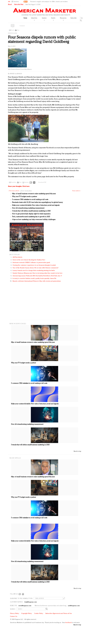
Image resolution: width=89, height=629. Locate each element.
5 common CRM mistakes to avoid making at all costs (30, 199)
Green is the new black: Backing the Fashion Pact (29, 260)
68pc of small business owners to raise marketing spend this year (34, 194)
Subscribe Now (18, 4)
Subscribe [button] (73, 18)
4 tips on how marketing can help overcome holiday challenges (33, 219)
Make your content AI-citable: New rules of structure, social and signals (35, 205)
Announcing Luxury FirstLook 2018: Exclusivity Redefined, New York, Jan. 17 (37, 276)
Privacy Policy (14, 613)
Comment (22, 25)
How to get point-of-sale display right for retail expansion (31, 214)
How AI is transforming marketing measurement (28, 208)
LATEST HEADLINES (26, 190)
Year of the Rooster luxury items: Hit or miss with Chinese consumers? (36, 268)
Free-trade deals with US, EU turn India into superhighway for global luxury (37, 202)
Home (25, 18)
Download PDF (42, 182)
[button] (15, 1)
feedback (68, 622)
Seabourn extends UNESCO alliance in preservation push (31, 262)
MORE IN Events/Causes (18, 323)
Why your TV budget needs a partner (24, 196)
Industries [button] (34, 18)
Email (12, 30)
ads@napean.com (74, 606)
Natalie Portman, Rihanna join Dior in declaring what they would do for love (38, 273)
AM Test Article (17, 257)
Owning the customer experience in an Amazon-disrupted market (34, 265)
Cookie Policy (38, 613)
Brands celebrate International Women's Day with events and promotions (37, 281)
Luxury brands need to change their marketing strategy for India (34, 270)
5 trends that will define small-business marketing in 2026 (31, 211)
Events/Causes (12, 33)
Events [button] (53, 18)
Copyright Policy (26, 613)
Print (18, 30)
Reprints (26, 182)
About (10, 4)
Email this (13, 182)
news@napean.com (24, 606)
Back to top (77, 451)
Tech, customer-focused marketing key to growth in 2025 (31, 217)
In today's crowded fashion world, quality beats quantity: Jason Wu (34, 278)
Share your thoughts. (19, 186)
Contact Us (13, 616)
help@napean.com (30, 602)
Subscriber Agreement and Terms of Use (58, 613)
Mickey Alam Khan (16, 73)
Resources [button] (63, 18)
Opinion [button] (44, 18)
